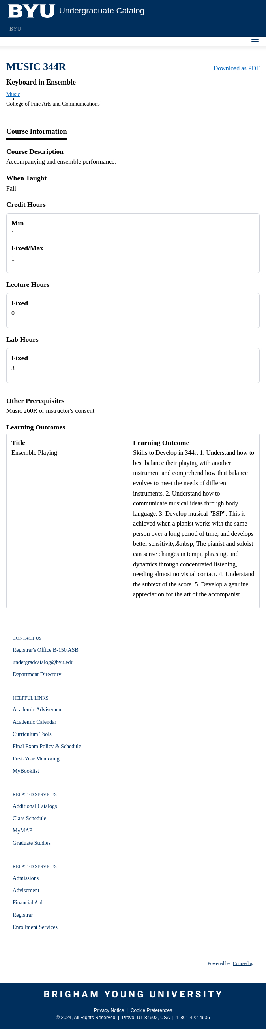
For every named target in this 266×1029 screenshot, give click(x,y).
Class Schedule (29, 818)
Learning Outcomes (35, 427)
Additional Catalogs (35, 806)
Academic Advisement (38, 710)
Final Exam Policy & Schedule (47, 746)
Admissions (26, 878)
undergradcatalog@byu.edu (43, 662)
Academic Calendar (34, 722)
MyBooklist (26, 771)
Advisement (26, 890)
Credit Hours (26, 204)
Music (13, 94)
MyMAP (22, 831)
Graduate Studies (32, 843)
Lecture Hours (28, 284)
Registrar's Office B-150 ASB (46, 650)
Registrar (23, 915)
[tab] (36, 132)
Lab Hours (22, 339)
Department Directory (37, 674)
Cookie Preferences (151, 1010)
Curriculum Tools (32, 734)
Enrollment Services (35, 927)
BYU (15, 29)
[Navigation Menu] (255, 41)
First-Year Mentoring (36, 759)
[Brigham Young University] (133, 994)
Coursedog (243, 963)
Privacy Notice (109, 1010)
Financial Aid (28, 903)
